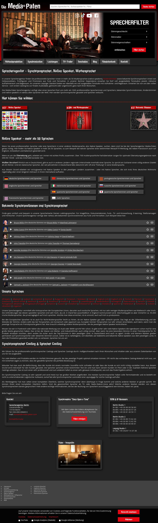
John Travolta (19, 243)
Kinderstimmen (110, 79)
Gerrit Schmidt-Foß (68, 257)
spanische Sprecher (40, 490)
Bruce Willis (19, 222)
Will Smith (18, 278)
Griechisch (6, 301)
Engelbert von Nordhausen (81, 284)
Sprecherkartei (8, 498)
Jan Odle (61, 278)
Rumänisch (51, 304)
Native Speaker (8, 493)
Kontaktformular (16, 419)
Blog (95, 61)
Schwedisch (72, 304)
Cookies (22, 517)
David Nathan (68, 236)
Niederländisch (103, 301)
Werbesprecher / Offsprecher (13, 495)
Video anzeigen (79, 418)
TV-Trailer (68, 61)
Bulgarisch (60, 299)
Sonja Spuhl (66, 229)
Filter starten (139, 49)
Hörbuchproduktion (13, 61)
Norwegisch (116, 301)
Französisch (149, 299)
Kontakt (124, 61)
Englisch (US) (116, 299)
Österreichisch (129, 301)
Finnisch (128, 299)
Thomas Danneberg (70, 243)
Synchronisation (35, 61)
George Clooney (21, 264)
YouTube (24, 520)
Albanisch (17, 299)
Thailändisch (128, 304)
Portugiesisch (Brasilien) (12, 304)
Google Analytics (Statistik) (44, 520)
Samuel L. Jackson (21, 284)
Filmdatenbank (109, 61)
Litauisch (75, 301)
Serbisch (96, 304)
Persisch (142, 301)
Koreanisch (53, 301)
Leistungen (53, 61)
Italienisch (32, 301)
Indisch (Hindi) (19, 301)
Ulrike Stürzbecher (75, 250)
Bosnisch (48, 299)
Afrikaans (6, 299)
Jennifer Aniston (21, 250)
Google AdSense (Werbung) (72, 520)
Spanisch (117, 304)
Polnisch (151, 301)
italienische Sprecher (40, 491)
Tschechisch (140, 304)
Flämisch (138, 299)
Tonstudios (83, 61)
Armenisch (37, 299)
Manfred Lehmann (68, 222)
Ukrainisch (6, 306)
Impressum (7, 486)
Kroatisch (64, 301)
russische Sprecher (40, 486)
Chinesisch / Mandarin (76, 299)
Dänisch (92, 299)
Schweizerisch (85, 304)
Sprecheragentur (9, 491)
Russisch (61, 304)
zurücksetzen (120, 49)
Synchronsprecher (9, 497)
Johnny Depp (19, 236)
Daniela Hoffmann (69, 271)
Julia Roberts (19, 271)
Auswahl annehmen (128, 511)
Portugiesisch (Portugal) (34, 304)
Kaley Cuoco (19, 229)
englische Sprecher (40, 488)
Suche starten (148, 6)
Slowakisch (106, 304)
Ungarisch (17, 306)
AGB (5, 500)
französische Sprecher (41, 493)
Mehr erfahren (79, 414)
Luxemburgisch (87, 301)
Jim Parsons (19, 257)
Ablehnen (128, 519)
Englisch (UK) (103, 299)
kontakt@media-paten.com (25, 414)
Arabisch (27, 299)
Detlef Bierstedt (73, 264)
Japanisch (42, 301)
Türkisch (151, 304)
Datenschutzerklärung (11, 490)
